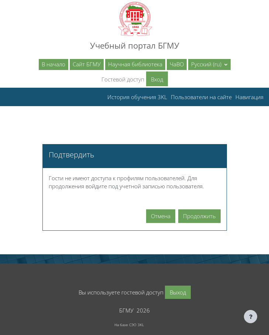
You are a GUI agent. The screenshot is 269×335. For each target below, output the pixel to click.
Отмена (160, 216)
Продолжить (199, 216)
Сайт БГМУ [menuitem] (87, 64)
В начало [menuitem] (53, 64)
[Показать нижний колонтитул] (250, 316)
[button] (209, 64)
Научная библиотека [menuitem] (135, 64)
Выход (178, 292)
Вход (157, 79)
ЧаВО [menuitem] (177, 64)
